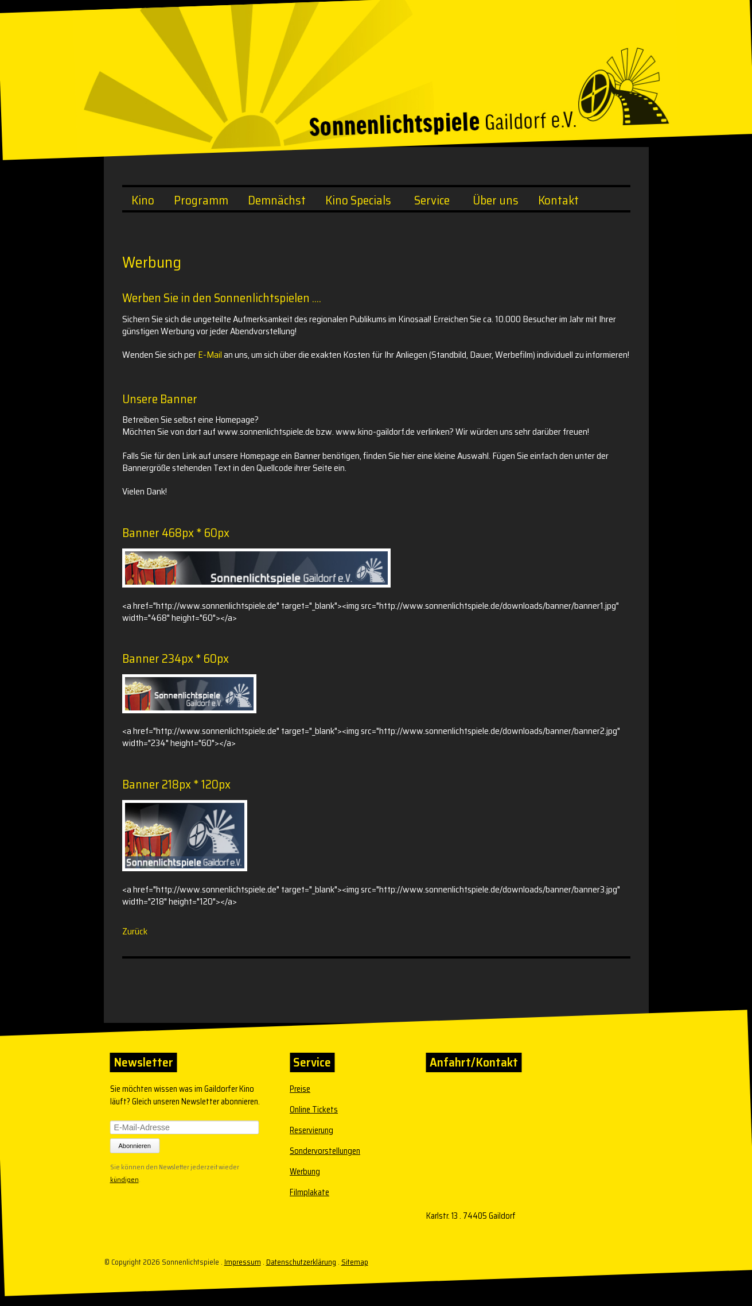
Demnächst (277, 200)
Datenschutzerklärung (301, 1262)
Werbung (305, 1171)
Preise (300, 1089)
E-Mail (210, 354)
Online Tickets (314, 1109)
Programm (201, 200)
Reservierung (311, 1130)
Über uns (496, 200)
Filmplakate (309, 1192)
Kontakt (558, 200)
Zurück (134, 931)
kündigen (124, 1178)
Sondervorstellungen (325, 1151)
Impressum (242, 1262)
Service (432, 200)
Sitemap (354, 1262)
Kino (142, 200)
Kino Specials (358, 200)
